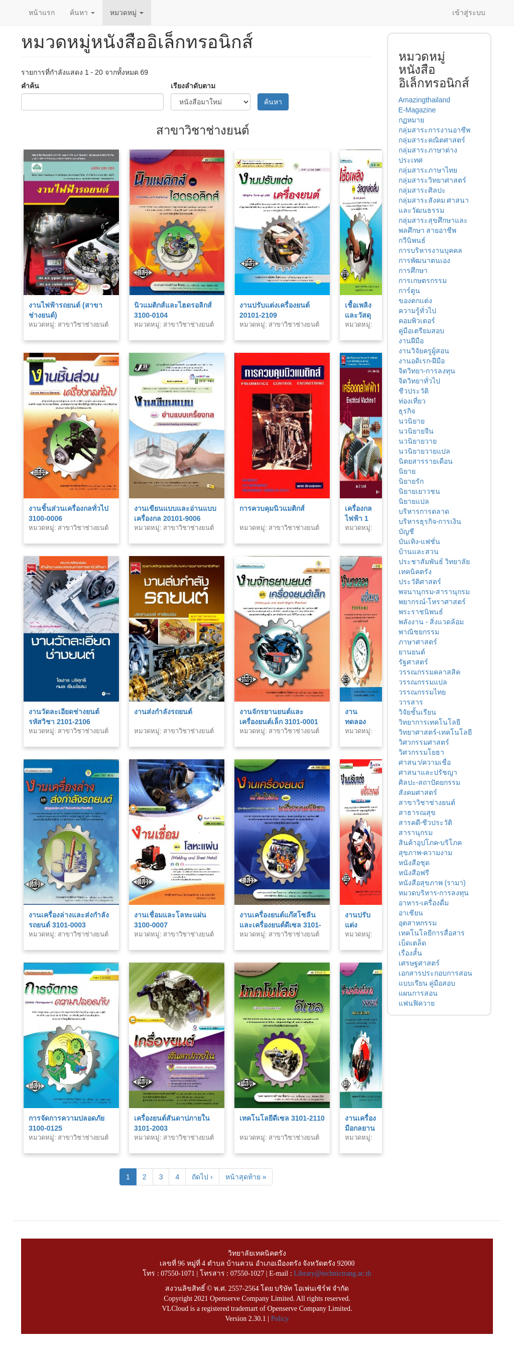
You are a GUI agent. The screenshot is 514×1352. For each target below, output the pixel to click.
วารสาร (411, 702)
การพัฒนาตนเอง (424, 260)
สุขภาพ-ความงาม (426, 853)
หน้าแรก (42, 13)
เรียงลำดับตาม (193, 86)
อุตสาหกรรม (418, 923)
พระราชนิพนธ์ (421, 612)
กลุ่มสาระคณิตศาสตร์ (432, 140)
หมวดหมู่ (127, 13)
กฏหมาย (411, 120)
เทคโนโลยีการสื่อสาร (432, 933)
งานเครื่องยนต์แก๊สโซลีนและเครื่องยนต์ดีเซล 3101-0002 (280, 925)
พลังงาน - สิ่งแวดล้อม (431, 622)
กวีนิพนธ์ (412, 240)
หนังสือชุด (414, 863)
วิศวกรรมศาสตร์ (424, 742)
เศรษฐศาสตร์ (419, 963)
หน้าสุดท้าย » (246, 1177)
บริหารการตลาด (424, 511)
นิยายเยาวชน (419, 491)
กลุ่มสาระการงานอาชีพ (434, 130)
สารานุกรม (416, 833)
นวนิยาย (412, 421)
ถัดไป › (202, 1177)
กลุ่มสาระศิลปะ (422, 190)
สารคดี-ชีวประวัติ (426, 823)
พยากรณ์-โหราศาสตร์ (432, 602)
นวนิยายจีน (416, 431)
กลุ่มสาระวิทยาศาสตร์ (432, 180)
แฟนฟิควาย (417, 1003)
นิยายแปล (414, 501)
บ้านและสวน (419, 552)
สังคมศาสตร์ (418, 792)
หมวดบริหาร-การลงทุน (434, 893)
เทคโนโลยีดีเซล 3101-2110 (282, 1118)
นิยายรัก (411, 481)
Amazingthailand (425, 100)
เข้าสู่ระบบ (468, 13)
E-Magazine (417, 110)
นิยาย (407, 471)
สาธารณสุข (417, 812)
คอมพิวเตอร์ (417, 321)
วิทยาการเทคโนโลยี (429, 722)
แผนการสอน (418, 993)
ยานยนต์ (412, 652)
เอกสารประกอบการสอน (435, 973)
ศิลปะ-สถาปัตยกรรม (430, 782)
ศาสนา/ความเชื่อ (425, 762)
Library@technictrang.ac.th (332, 1273)
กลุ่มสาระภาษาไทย (428, 170)
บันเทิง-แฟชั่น (420, 541)
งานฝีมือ (411, 341)
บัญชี (406, 531)
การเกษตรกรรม (423, 281)
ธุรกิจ (407, 411)
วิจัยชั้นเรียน (417, 712)
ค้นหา (82, 13)
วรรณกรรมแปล (423, 682)
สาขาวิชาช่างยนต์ (427, 802)
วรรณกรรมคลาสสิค (429, 672)
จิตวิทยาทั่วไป (419, 381)
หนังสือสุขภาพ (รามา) (432, 883)
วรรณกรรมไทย (422, 692)
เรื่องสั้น (410, 953)
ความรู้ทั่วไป (417, 311)
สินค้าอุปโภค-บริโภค (430, 843)
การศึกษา (413, 270)
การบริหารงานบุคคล (430, 250)
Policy (280, 1318)
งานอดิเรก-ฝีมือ (422, 361)
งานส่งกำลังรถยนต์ (163, 712)
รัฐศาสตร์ (413, 662)
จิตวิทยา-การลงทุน (427, 371)
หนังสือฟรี (414, 873)
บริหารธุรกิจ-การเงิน (430, 521)
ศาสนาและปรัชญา (428, 772)
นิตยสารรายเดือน (426, 461)
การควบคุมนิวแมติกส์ (272, 508)
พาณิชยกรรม (419, 632)
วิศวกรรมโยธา (421, 752)
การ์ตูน (409, 291)
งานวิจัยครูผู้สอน (424, 351)
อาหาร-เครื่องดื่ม (424, 903)
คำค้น (30, 86)
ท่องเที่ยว (412, 401)
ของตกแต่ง (415, 301)
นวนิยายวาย (418, 441)
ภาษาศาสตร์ (418, 642)
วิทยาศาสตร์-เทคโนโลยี (435, 732)
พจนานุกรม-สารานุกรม (434, 592)
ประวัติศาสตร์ (420, 582)
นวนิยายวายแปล (424, 451)
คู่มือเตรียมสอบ (421, 331)
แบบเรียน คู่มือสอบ (427, 983)
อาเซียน (411, 913)
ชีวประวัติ (414, 391)
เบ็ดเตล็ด (412, 943)
